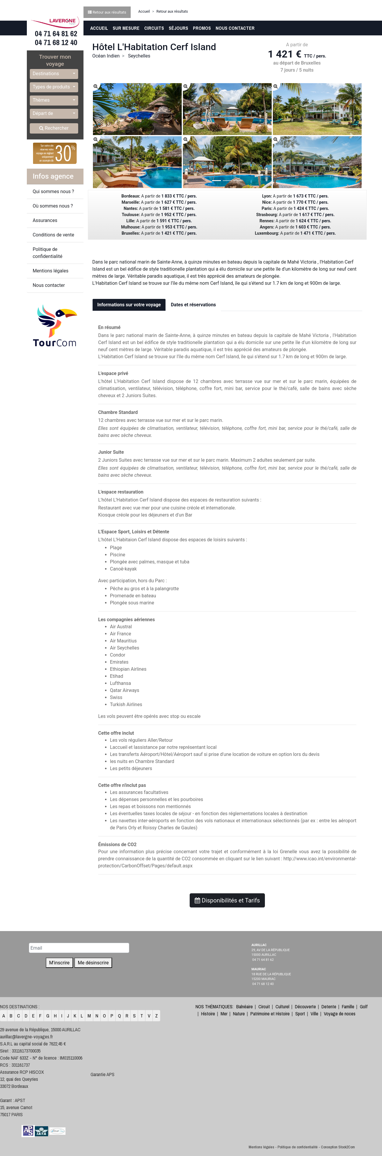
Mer (224, 1013)
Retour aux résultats (172, 11)
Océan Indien (106, 56)
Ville (314, 1013)
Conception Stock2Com (338, 1147)
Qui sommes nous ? (53, 191)
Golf (364, 1006)
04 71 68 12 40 (55, 42)
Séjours (178, 28)
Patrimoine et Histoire (270, 1013)
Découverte (305, 1006)
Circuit (264, 1006)
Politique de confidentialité (48, 252)
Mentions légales (50, 271)
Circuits (154, 28)
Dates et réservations (193, 305)
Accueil (99, 28)
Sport (300, 1013)
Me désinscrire (93, 963)
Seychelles (139, 56)
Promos (202, 28)
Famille (348, 1006)
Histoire (208, 1013)
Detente (329, 1006)
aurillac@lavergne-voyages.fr (26, 1036)
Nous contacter (235, 28)
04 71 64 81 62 (55, 34)
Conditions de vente (53, 235)
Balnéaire (244, 1006)
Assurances (45, 220)
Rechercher (53, 128)
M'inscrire (59, 963)
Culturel (282, 1006)
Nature (239, 1013)
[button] (54, 74)
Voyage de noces (339, 1013)
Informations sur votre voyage (129, 305)
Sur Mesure (126, 28)
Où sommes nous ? (53, 206)
